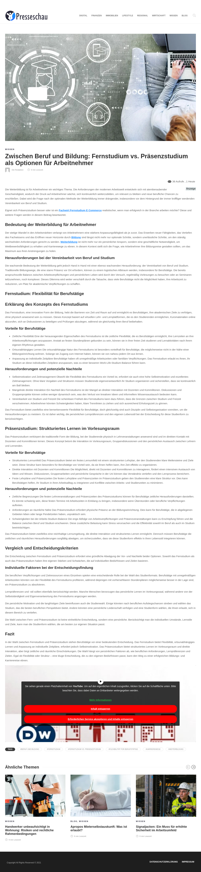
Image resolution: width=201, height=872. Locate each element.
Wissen (174, 15)
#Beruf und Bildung (29, 749)
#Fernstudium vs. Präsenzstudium (84, 749)
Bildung (76, 237)
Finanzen (96, 15)
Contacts (19, 4)
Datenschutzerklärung (164, 862)
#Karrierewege (153, 749)
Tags (10, 749)
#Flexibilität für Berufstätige (123, 749)
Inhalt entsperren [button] (100, 708)
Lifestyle (127, 15)
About (8, 4)
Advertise (32, 4)
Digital (83, 15)
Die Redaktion (17, 170)
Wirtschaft (158, 15)
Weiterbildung (68, 241)
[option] (35, 807)
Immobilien (112, 15)
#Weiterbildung (175, 749)
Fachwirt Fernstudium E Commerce (80, 210)
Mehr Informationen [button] (100, 700)
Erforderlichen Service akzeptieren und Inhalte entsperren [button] (100, 719)
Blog (185, 15)
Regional (142, 15)
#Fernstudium (53, 749)
